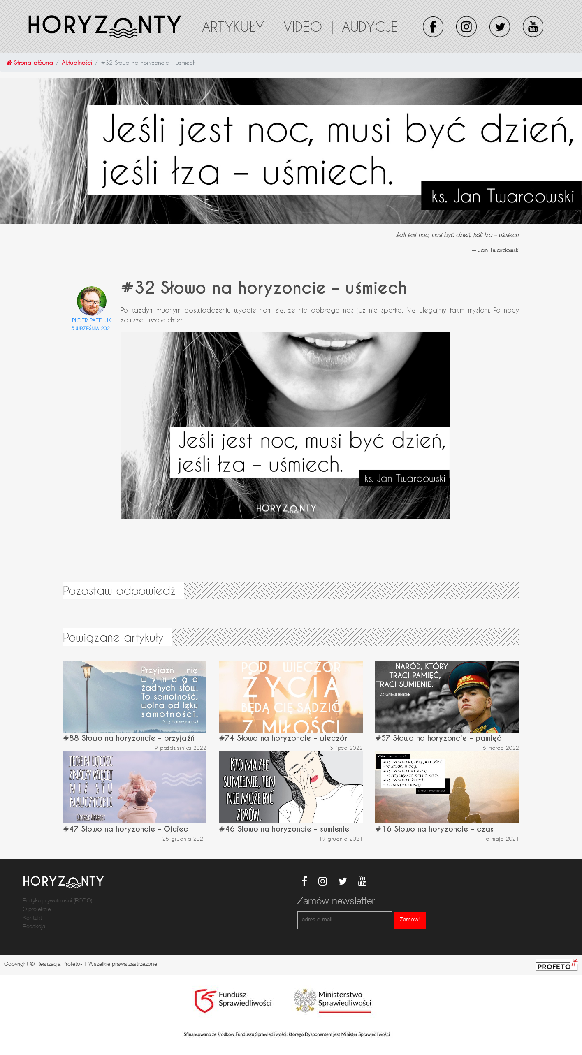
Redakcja (34, 927)
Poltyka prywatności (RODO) (57, 901)
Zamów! (410, 920)
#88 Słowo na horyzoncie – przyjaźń (129, 738)
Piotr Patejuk (91, 320)
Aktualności (77, 62)
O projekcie (37, 910)
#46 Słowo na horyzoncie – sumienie (284, 829)
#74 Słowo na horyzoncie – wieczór (283, 738)
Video (308, 26)
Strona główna (30, 62)
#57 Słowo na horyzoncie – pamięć (438, 738)
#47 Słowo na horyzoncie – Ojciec (125, 829)
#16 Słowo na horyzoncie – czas (434, 829)
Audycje (370, 26)
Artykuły (238, 26)
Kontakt (32, 918)
